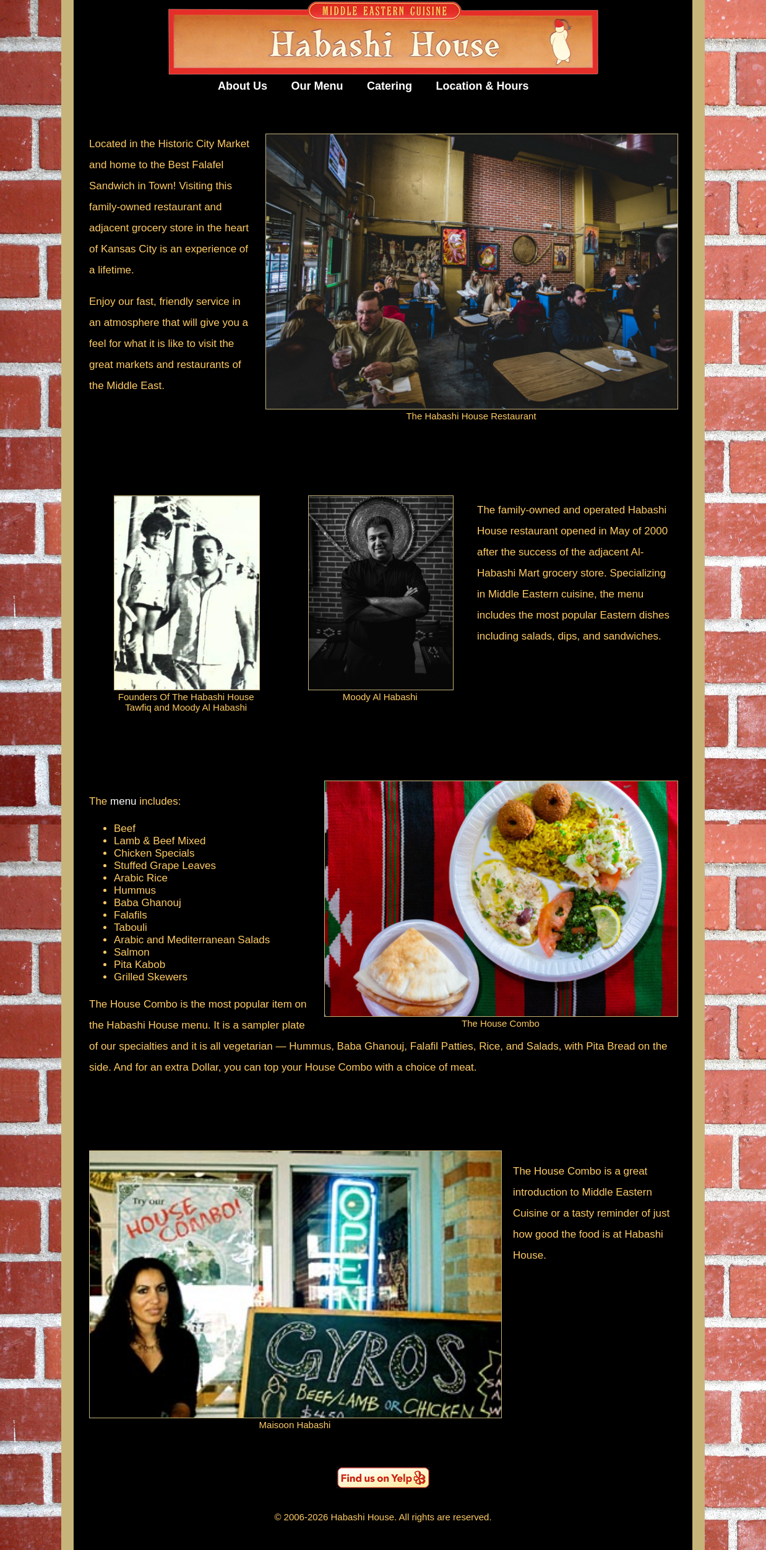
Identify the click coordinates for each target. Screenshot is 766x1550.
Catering (389, 86)
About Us (242, 86)
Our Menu (317, 86)
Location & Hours (482, 86)
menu (123, 801)
